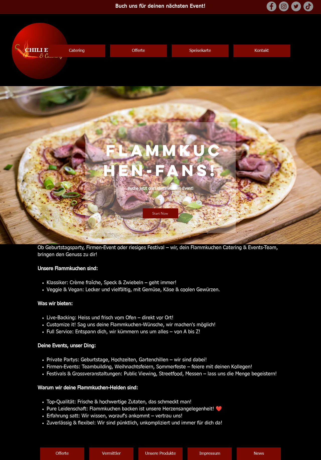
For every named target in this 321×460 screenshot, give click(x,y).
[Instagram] (284, 6)
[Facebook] (271, 6)
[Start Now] (160, 213)
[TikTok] (308, 6)
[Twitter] (296, 6)
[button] (76, 51)
